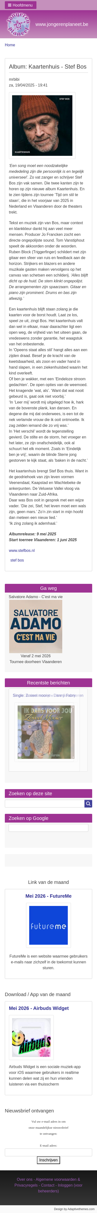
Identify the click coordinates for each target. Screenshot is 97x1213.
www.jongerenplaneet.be (61, 24)
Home (10, 45)
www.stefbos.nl (22, 550)
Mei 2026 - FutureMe (48, 896)
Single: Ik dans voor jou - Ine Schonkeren (48, 695)
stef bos (17, 560)
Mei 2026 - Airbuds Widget (39, 1008)
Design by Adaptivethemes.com (74, 1209)
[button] (20, 5)
